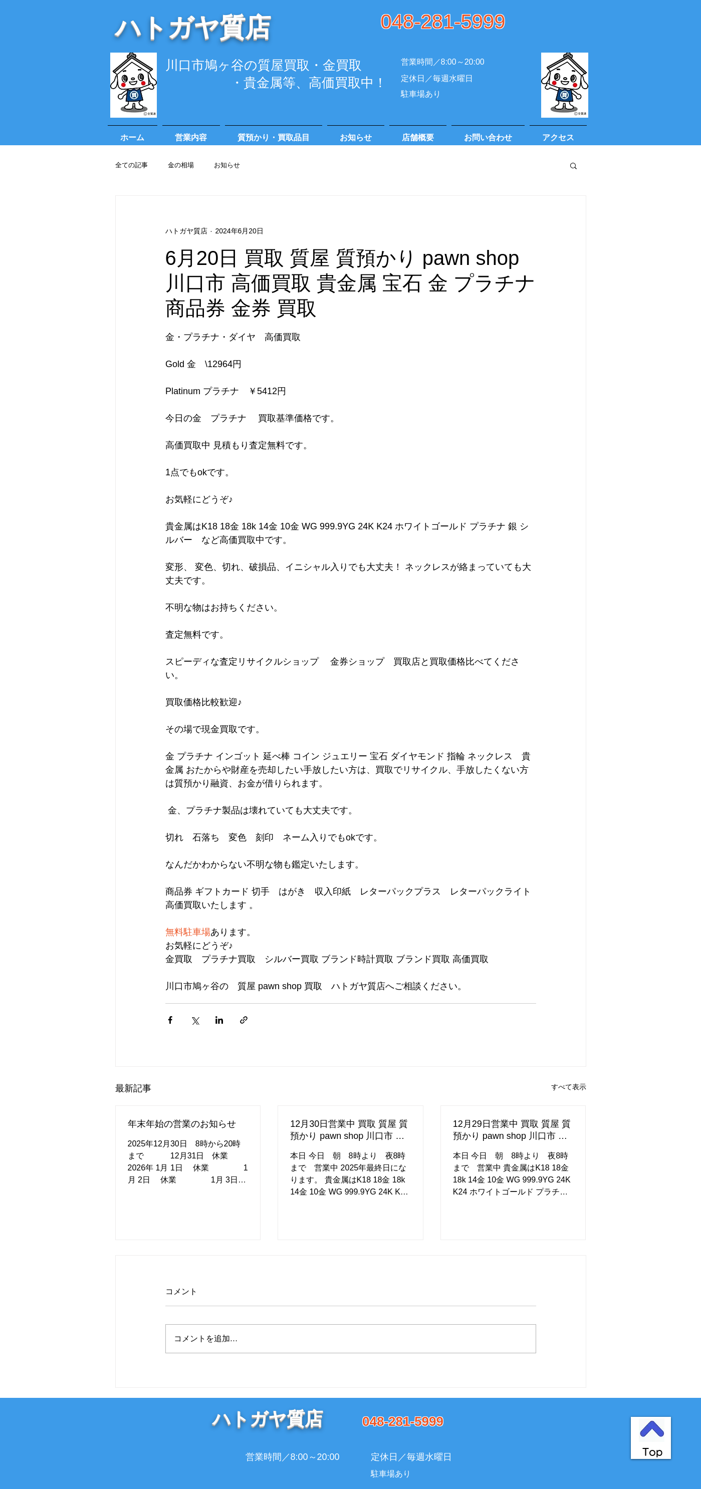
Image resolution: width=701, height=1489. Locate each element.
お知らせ (227, 165)
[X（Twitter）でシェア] (194, 1020)
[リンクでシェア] (244, 1020)
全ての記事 (131, 165)
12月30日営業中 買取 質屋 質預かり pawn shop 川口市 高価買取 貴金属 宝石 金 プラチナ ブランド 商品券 (349, 1130)
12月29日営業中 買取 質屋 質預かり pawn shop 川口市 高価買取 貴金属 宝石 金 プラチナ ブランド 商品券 (512, 1130)
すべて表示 (568, 1087)
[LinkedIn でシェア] (219, 1020)
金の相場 (181, 165)
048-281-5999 (443, 22)
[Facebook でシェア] (170, 1020)
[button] (573, 165)
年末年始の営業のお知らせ (182, 1124)
